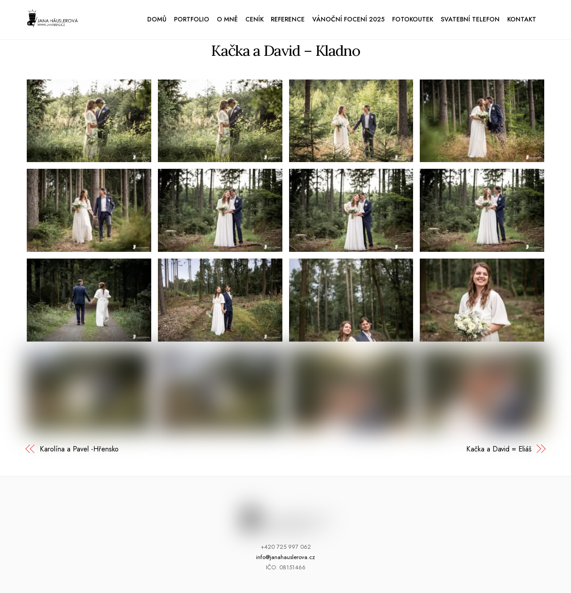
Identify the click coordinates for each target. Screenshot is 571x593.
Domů (156, 19)
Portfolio (191, 19)
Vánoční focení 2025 (348, 19)
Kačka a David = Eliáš (498, 449)
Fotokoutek (412, 19)
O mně (227, 19)
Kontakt (521, 19)
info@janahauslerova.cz (285, 557)
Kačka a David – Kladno (285, 50)
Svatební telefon (470, 19)
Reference (288, 19)
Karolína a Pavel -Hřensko (79, 449)
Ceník (254, 19)
